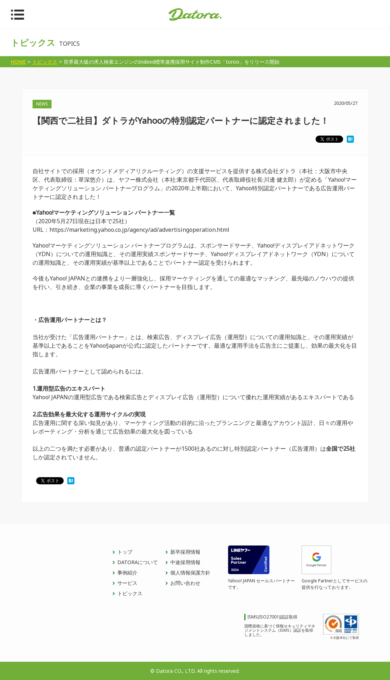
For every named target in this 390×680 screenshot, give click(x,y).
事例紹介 (127, 572)
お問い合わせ (185, 582)
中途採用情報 (185, 562)
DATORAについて (137, 562)
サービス (127, 582)
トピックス (129, 593)
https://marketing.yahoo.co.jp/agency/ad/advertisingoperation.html (139, 230)
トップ (124, 551)
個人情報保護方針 (190, 572)
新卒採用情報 (185, 551)
